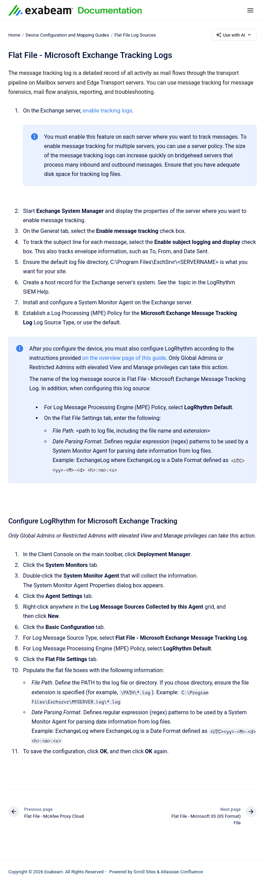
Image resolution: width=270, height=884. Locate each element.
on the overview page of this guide (124, 358)
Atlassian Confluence (182, 871)
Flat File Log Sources (135, 34)
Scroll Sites (144, 871)
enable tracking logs (107, 110)
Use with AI (234, 35)
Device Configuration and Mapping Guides (67, 34)
